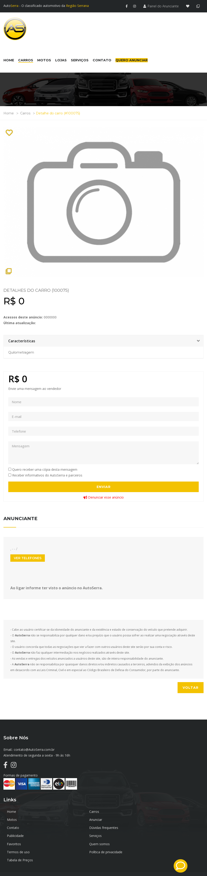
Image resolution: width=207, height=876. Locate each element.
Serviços (80, 827)
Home (8, 113)
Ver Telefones (27, 557)
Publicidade (15, 827)
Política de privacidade (156, 835)
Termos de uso (85, 835)
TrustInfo (197, 863)
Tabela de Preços (20, 843)
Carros (25, 113)
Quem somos (17, 835)
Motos (145, 811)
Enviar (104, 486)
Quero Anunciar (131, 59)
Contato (80, 819)
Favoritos (147, 827)
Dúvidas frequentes (154, 819)
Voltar (190, 687)
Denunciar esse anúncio (103, 496)
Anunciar (13, 819)
